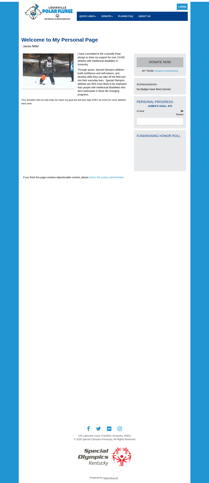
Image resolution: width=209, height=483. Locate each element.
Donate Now (160, 62)
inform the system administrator (106, 177)
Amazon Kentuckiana (166, 70)
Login (182, 6)
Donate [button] (107, 16)
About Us (144, 16)
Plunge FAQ (125, 16)
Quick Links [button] (87, 16)
